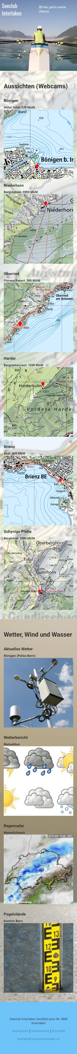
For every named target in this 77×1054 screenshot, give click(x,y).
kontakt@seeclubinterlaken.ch (38, 1039)
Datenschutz (40, 1031)
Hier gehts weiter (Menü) (52, 9)
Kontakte (58, 1031)
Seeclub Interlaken (12, 9)
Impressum (20, 1031)
